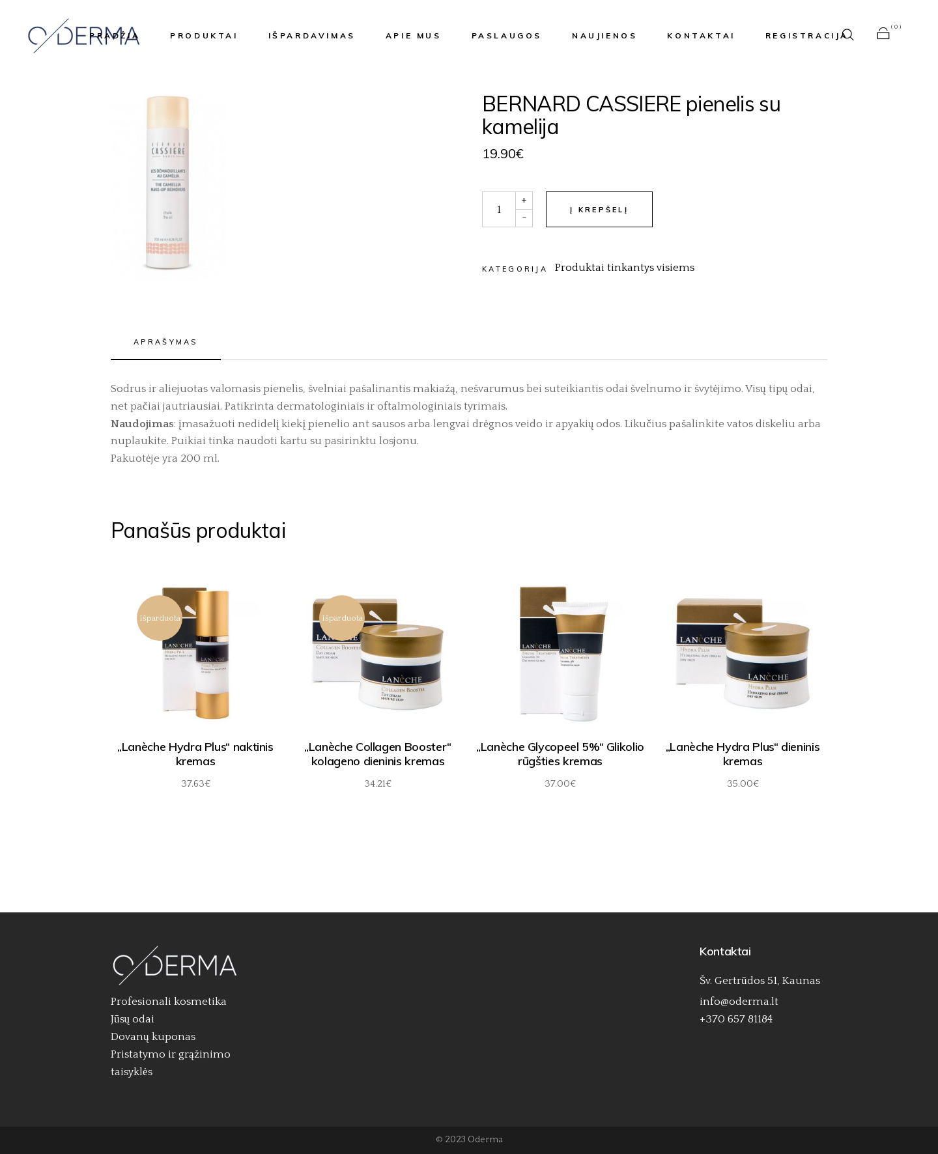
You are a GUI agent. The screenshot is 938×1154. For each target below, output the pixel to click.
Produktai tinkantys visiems (624, 268)
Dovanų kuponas (153, 1037)
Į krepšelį (599, 209)
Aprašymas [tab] (166, 341)
